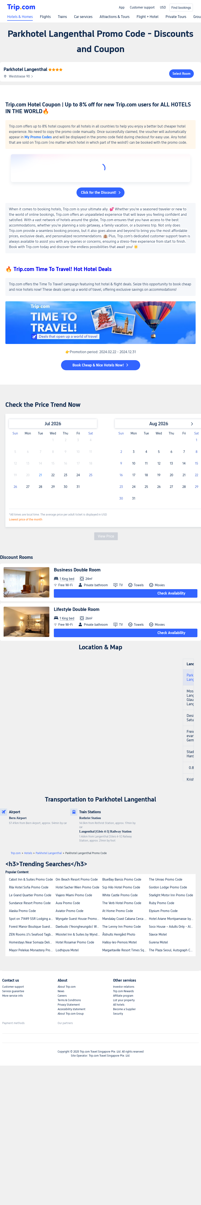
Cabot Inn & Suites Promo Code (31, 879)
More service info (12, 995)
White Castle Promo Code (120, 895)
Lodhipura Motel (67, 950)
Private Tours (176, 17)
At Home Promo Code (117, 911)
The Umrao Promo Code (165, 879)
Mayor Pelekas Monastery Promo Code (32, 950)
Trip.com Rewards (123, 991)
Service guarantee (13, 991)
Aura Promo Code (68, 903)
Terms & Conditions (69, 1000)
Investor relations (123, 986)
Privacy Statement (69, 1004)
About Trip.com (67, 986)
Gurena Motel (158, 942)
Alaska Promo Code (22, 911)
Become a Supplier (124, 1009)
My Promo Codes (38, 137)
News (61, 991)
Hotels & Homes (20, 17)
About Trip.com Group (71, 1013)
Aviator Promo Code (69, 911)
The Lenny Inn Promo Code (121, 926)
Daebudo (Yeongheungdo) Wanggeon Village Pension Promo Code (79, 926)
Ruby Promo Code (161, 903)
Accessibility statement (71, 1009)
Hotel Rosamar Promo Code (75, 942)
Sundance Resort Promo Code (30, 903)
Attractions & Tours (114, 17)
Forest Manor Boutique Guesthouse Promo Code (32, 926)
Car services (83, 17)
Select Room (181, 73)
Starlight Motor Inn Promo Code (171, 895)
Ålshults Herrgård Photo (118, 934)
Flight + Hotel (147, 17)
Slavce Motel (158, 934)
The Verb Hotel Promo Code (121, 903)
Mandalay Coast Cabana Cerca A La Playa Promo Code (125, 919)
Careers (62, 995)
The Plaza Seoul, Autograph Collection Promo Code (172, 950)
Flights (45, 17)
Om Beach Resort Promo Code (77, 879)
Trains (62, 17)
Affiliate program (123, 995)
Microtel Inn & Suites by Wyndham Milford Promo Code (79, 934)
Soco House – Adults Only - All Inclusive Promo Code (172, 926)
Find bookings (181, 7)
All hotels (118, 1004)
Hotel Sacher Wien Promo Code (77, 887)
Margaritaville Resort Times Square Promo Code (125, 950)
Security (118, 1013)
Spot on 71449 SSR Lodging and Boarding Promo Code (32, 919)
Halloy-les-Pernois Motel (119, 942)
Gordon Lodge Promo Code (168, 887)
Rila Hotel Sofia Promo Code (28, 887)
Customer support (142, 7)
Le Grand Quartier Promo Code (30, 895)
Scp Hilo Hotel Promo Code (121, 887)
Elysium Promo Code (163, 911)
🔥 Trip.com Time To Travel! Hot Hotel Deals (58, 269)
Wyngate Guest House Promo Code (79, 919)
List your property (124, 1000)
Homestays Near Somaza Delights (32, 942)
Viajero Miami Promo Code (74, 895)
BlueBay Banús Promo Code (121, 879)
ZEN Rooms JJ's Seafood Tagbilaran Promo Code (32, 934)
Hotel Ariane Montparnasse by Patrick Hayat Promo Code (172, 919)
